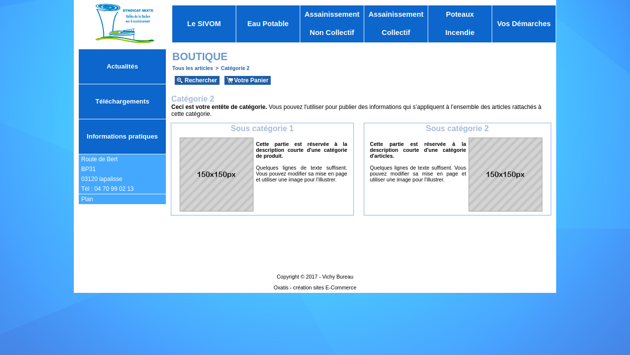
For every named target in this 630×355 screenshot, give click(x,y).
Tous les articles (192, 68)
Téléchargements (122, 101)
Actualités (122, 66)
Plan (87, 199)
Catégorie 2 (235, 68)
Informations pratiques (122, 136)
